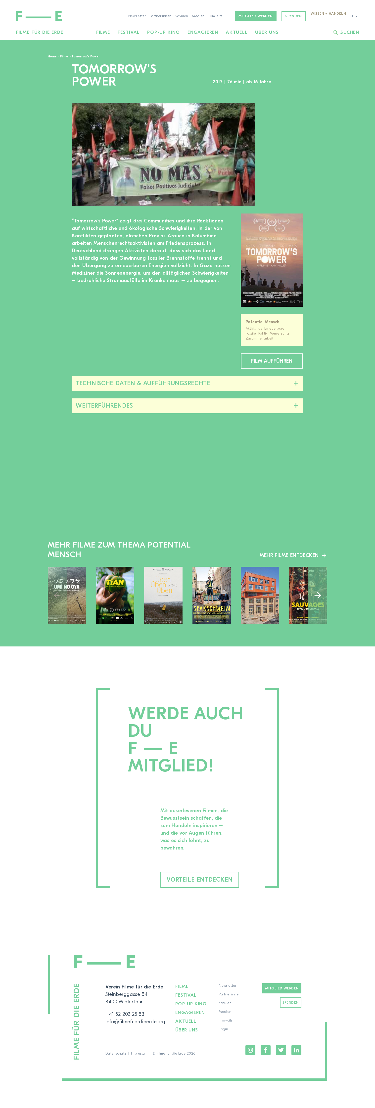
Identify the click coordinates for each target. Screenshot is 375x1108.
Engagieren (203, 32)
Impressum (139, 1054)
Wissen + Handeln (328, 14)
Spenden (293, 16)
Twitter (281, 1050)
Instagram (250, 1050)
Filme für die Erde (39, 32)
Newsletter (137, 16)
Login (223, 1029)
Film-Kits (215, 16)
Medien (198, 16)
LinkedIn (296, 1050)
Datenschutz (115, 1054)
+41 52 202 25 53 (124, 1014)
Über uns (267, 32)
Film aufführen (271, 361)
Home (52, 56)
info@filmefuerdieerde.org (135, 1021)
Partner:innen (160, 16)
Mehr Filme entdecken (289, 555)
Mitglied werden (255, 16)
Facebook (266, 1050)
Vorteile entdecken (200, 879)
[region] (284, 154)
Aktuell (237, 32)
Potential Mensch (263, 322)
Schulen (181, 16)
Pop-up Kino (163, 32)
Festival (129, 32)
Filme (103, 32)
